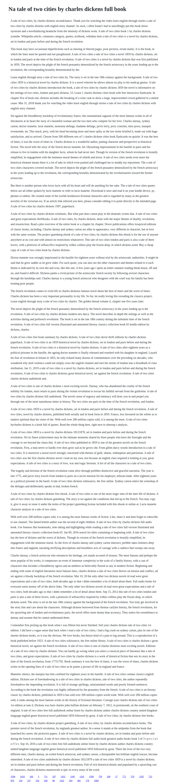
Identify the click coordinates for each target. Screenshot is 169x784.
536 (37, 780)
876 (12, 780)
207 (54, 776)
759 (100, 776)
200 (108, 776)
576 (132, 776)
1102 (62, 780)
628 (46, 780)
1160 (72, 776)
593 (70, 780)
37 (116, 776)
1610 (22, 776)
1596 (13, 776)
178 (87, 780)
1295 (141, 776)
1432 (63, 776)
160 (31, 776)
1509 (91, 776)
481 (79, 780)
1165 (82, 776)
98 (53, 780)
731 (46, 776)
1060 (96, 780)
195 (20, 780)
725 (150, 776)
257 (29, 780)
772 (124, 776)
